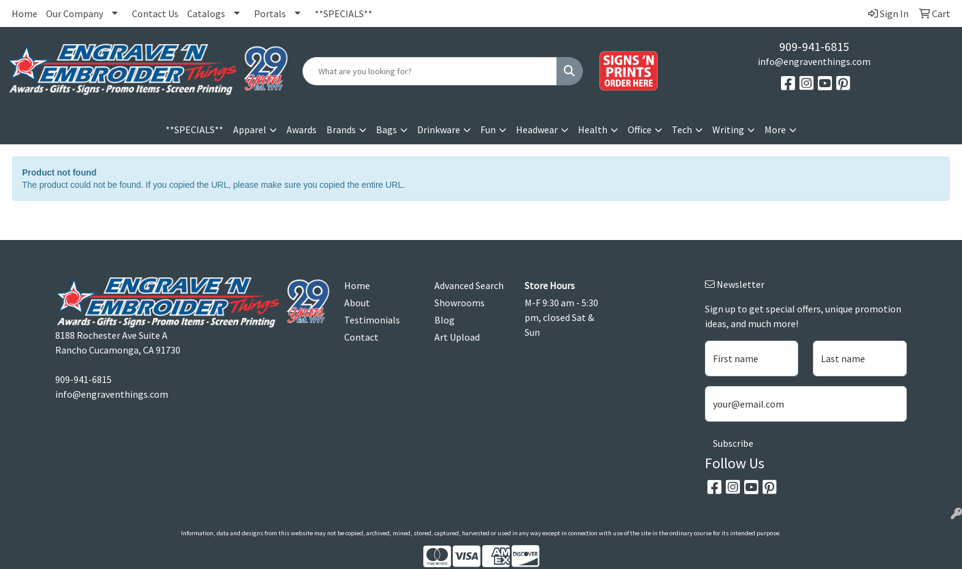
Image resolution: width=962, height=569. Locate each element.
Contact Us (155, 13)
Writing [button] (728, 129)
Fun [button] (488, 129)
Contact (361, 337)
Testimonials (372, 320)
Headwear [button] (537, 129)
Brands (341, 129)
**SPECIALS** (343, 13)
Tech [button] (682, 129)
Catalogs (206, 13)
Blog (444, 320)
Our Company (74, 13)
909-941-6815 (814, 46)
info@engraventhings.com (814, 61)
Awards (302, 129)
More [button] (775, 129)
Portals (270, 13)
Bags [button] (386, 129)
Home (24, 13)
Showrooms (459, 302)
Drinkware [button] (438, 129)
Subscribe (733, 443)
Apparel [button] (249, 129)
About (357, 302)
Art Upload (457, 337)
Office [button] (640, 129)
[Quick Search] (429, 71)
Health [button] (592, 129)
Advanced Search (469, 285)
